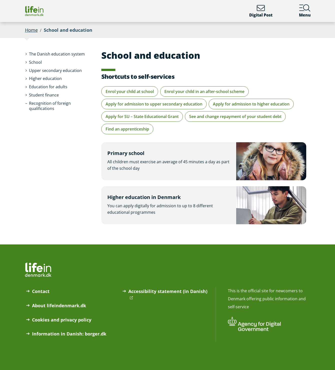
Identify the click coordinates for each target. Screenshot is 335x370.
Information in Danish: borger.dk (69, 334)
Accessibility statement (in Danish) (167, 291)
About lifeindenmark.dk (59, 305)
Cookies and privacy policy (61, 320)
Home (31, 30)
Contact (41, 291)
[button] (57, 54)
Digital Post (260, 11)
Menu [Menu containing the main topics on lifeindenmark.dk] (305, 11)
